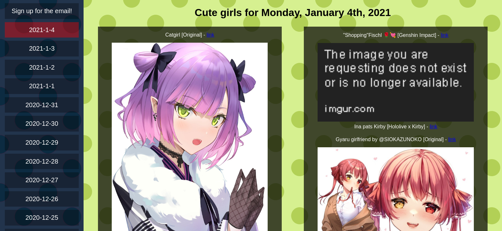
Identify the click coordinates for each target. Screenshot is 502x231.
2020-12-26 (42, 198)
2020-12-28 (42, 161)
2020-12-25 (42, 217)
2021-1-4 (42, 29)
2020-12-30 (42, 123)
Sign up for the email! (42, 10)
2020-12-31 (42, 104)
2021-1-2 (42, 67)
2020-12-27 (42, 180)
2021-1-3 (42, 48)
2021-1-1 (42, 86)
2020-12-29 (42, 142)
